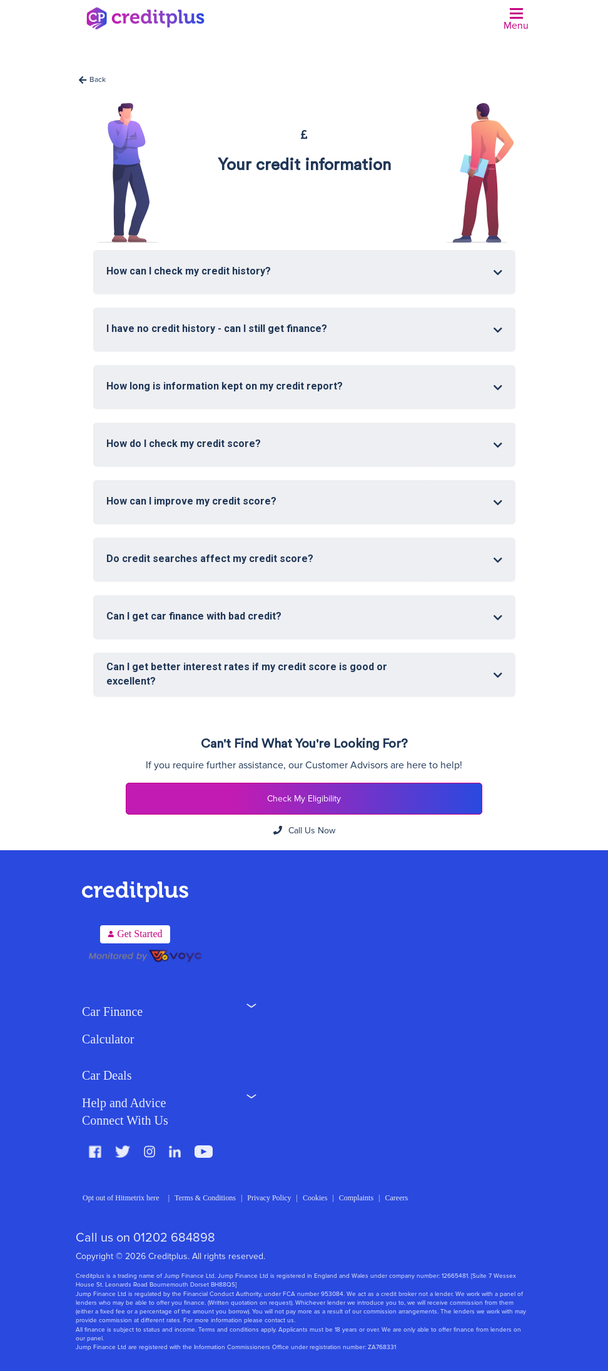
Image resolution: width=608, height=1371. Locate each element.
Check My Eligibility (304, 798)
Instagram (150, 1151)
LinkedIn (175, 1151)
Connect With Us (125, 1120)
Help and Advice (124, 1103)
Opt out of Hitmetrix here (121, 1197)
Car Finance (112, 1011)
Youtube (204, 1151)
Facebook (95, 1151)
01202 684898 (174, 1237)
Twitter (122, 1151)
